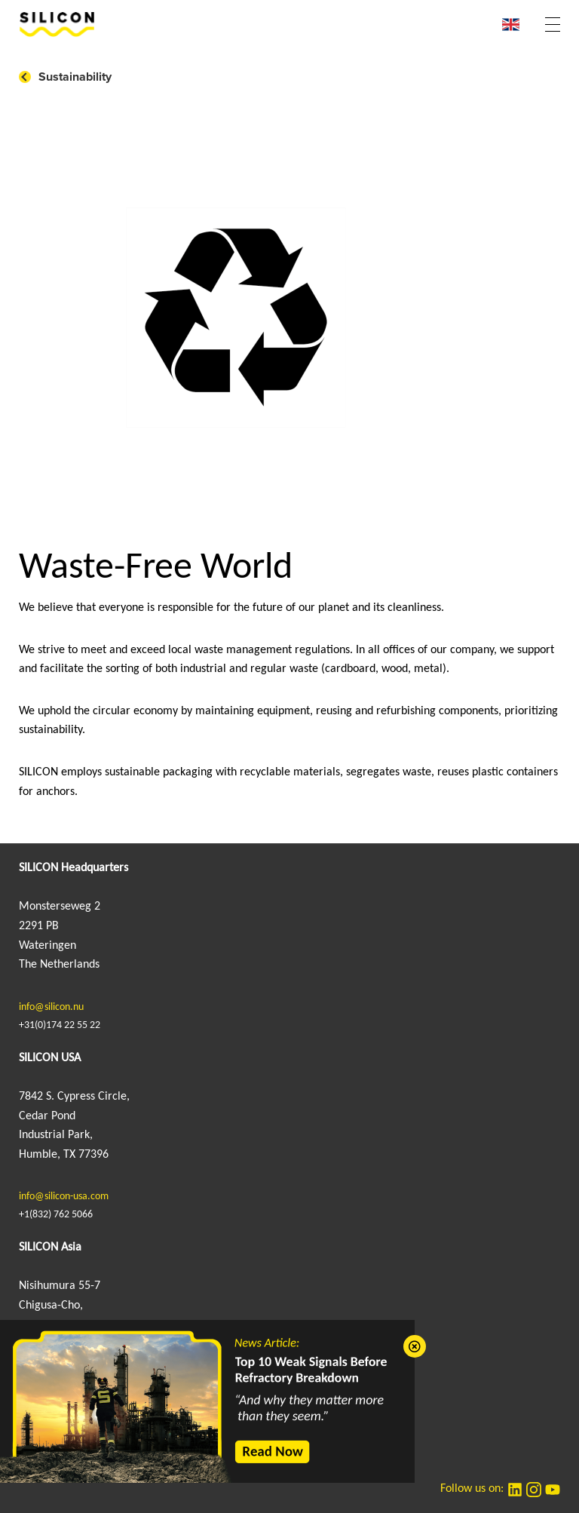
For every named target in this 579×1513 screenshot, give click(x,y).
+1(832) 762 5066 (56, 1214)
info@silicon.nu (51, 1007)
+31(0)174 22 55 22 (59, 1025)
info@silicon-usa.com (64, 1196)
